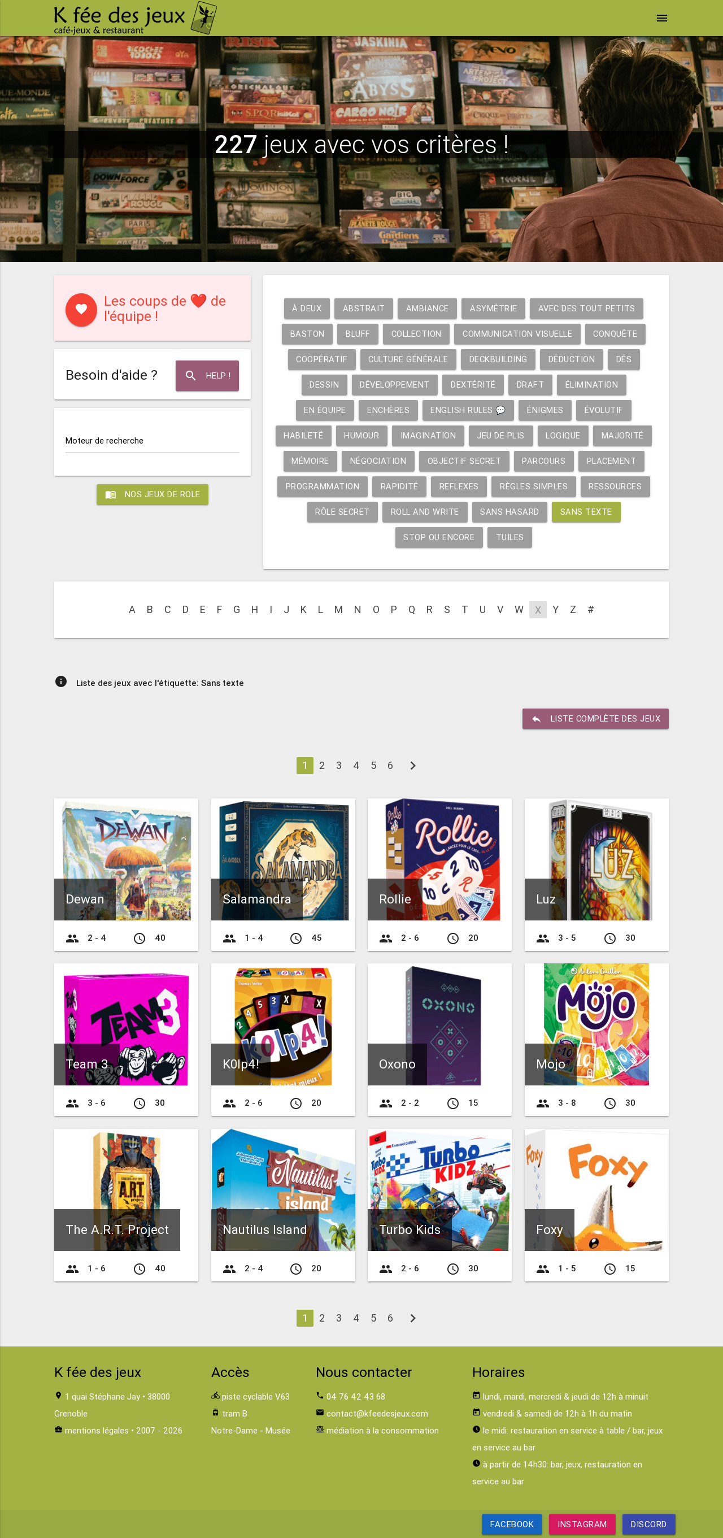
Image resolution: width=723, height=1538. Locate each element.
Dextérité (473, 384)
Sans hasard (511, 511)
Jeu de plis (503, 435)
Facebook (512, 1524)
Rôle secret (341, 511)
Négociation (377, 460)
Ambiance (426, 308)
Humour (363, 435)
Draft (531, 384)
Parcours (546, 460)
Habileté (304, 435)
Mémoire (309, 460)
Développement (394, 384)
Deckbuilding (499, 359)
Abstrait (362, 308)
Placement (614, 460)
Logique (567, 435)
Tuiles (510, 537)
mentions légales (97, 1430)
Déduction (574, 359)
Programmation (321, 486)
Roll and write (425, 511)
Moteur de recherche (104, 440)
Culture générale (407, 359)
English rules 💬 (468, 410)
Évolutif (606, 410)
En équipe (323, 410)
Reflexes (458, 486)
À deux (305, 308)
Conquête (618, 333)
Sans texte (588, 511)
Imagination (430, 435)
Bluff (355, 333)
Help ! (207, 375)
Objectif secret (465, 460)
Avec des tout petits (588, 308)
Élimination (593, 384)
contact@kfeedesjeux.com (377, 1413)
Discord (649, 1524)
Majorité (627, 435)
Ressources (617, 486)
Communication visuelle (519, 333)
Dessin (322, 384)
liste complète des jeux (595, 719)
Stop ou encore (438, 537)
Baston (303, 333)
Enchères (386, 410)
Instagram (582, 1524)
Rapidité (398, 486)
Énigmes (546, 410)
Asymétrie (493, 308)
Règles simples (534, 486)
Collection (415, 333)
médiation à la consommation (382, 1430)
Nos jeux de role (152, 495)
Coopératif (319, 359)
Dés (627, 359)
